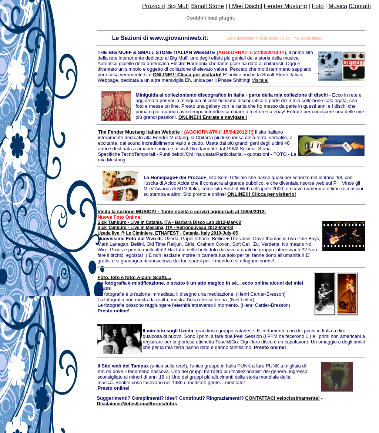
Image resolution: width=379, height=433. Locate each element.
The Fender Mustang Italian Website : (140, 132)
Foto (317, 6)
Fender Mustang (285, 6)
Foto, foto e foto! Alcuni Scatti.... (134, 277)
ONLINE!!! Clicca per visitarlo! (187, 74)
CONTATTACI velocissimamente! (282, 398)
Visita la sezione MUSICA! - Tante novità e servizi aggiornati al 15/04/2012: (181, 211)
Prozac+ (153, 6)
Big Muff (178, 6)
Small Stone (208, 6)
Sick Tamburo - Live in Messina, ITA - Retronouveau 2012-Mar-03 (165, 227)
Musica (337, 6)
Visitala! (260, 80)
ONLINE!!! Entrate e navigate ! (212, 117)
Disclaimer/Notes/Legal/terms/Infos (137, 403)
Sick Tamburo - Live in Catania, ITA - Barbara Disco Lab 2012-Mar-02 (169, 222)
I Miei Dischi (245, 6)
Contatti (361, 6)
